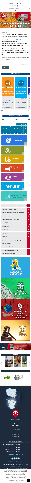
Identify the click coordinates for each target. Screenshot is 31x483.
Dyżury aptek (5, 226)
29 (17, 133)
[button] (26, 471)
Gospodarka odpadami (7, 216)
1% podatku (5, 229)
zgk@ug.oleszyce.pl (20, 39)
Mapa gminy (5, 233)
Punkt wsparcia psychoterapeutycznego (11, 240)
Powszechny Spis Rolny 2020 (9, 209)
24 (25, 131)
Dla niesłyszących (6, 243)
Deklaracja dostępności (7, 246)
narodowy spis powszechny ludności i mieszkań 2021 (15, 205)
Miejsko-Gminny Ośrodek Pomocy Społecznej (13, 212)
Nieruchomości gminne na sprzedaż (10, 219)
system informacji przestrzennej (10, 250)
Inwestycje (21, 87)
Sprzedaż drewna (6, 222)
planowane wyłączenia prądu (9, 253)
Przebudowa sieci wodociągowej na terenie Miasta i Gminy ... (21, 94)
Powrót (5, 67)
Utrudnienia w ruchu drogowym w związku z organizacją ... (8, 93)
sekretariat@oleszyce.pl (17, 461)
